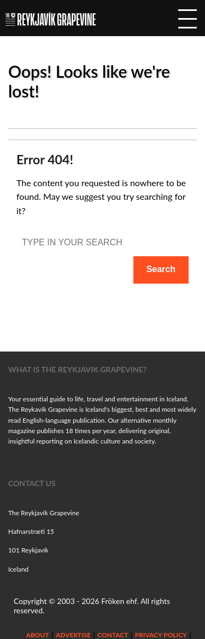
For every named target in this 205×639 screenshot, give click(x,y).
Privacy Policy (161, 635)
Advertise (73, 635)
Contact (112, 635)
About (37, 635)
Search (161, 269)
